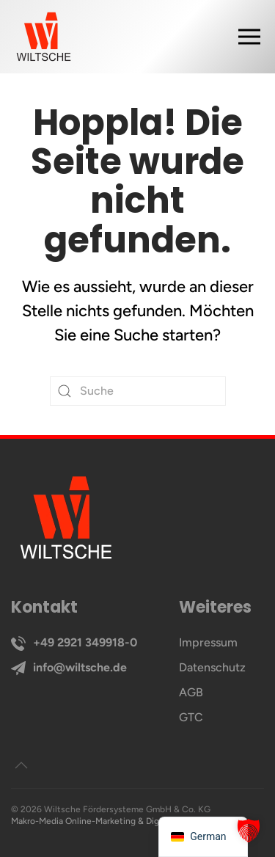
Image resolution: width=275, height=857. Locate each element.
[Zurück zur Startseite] (43, 36)
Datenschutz (212, 667)
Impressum (208, 642)
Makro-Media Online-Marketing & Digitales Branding (115, 821)
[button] (256, 36)
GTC (191, 717)
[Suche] (138, 391)
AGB (191, 692)
